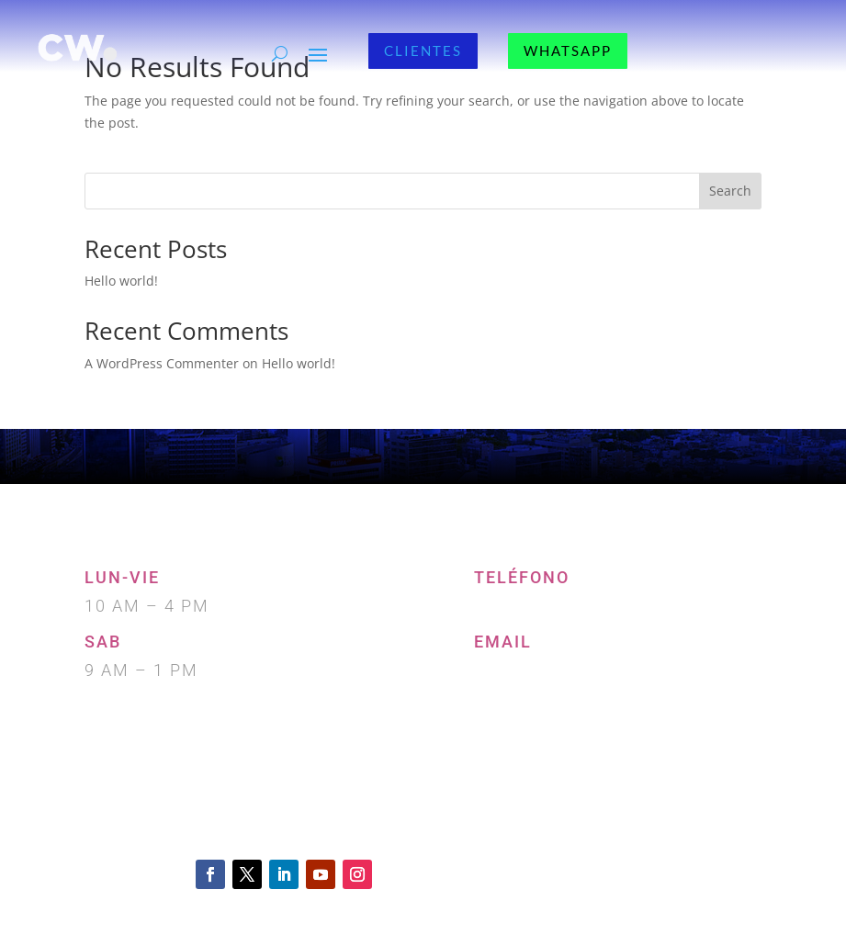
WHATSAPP (568, 50)
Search (730, 190)
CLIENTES (423, 50)
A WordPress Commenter (162, 363)
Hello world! (121, 280)
